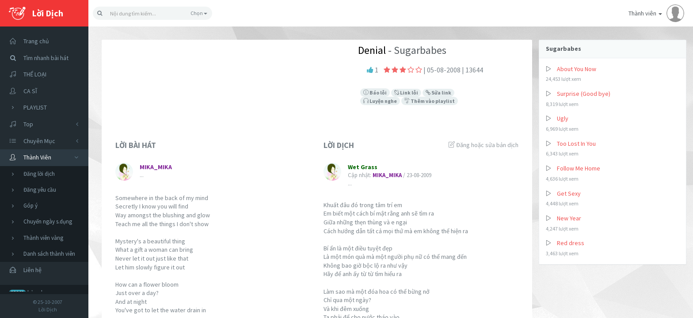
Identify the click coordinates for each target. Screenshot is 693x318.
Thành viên (656, 13)
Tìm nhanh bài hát (36, 58)
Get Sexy (569, 193)
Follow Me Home (578, 168)
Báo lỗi (375, 92)
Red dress (570, 243)
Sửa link (438, 92)
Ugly (562, 118)
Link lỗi (406, 92)
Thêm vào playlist (429, 101)
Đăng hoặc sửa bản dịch (483, 145)
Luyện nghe (380, 101)
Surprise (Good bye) (583, 94)
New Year (569, 218)
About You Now (576, 69)
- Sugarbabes (416, 50)
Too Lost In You (576, 144)
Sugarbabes (563, 49)
